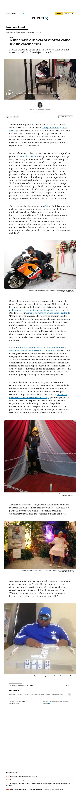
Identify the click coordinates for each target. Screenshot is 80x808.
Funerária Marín (28, 156)
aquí (48, 703)
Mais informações (14, 703)
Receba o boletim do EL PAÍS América (22, 685)
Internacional (15, 27)
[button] (40, 79)
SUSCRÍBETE (59, 13)
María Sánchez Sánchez (40, 110)
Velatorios (19, 694)
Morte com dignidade (44, 694)
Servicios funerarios (57, 694)
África (18, 32)
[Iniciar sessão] (69, 13)
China (37, 32)
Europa (23, 32)
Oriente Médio (30, 32)
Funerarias (12, 694)
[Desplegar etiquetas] (69, 694)
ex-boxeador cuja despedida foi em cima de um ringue (35, 310)
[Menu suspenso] (7, 18)
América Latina (11, 32)
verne (11, 37)
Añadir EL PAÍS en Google (66, 117)
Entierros (26, 694)
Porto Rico (34, 694)
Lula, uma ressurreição (17, 780)
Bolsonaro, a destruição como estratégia (23, 776)
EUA (41, 32)
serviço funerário (50, 127)
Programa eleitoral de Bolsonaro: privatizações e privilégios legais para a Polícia (36, 789)
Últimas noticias (12, 772)
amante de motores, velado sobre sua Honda (48, 313)
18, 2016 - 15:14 (40, 112)
